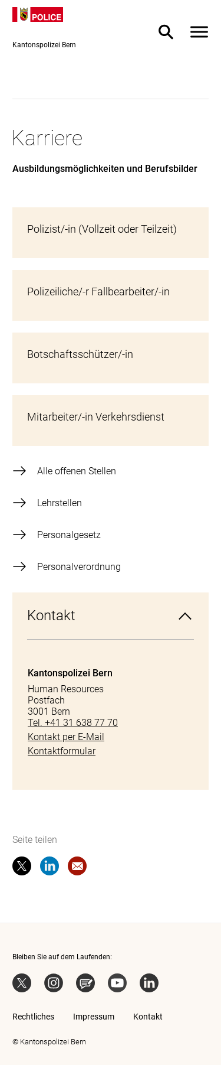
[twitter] (21, 868)
